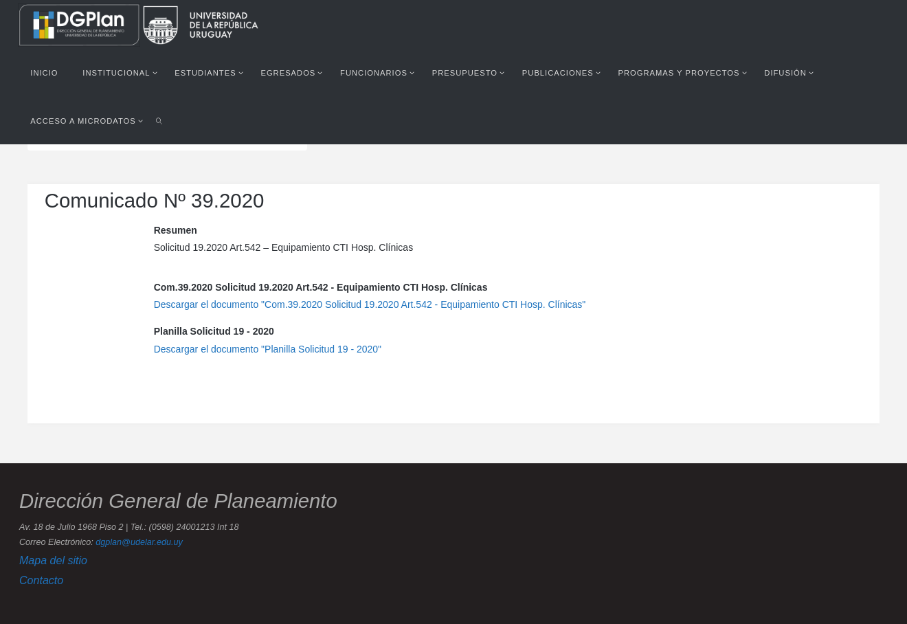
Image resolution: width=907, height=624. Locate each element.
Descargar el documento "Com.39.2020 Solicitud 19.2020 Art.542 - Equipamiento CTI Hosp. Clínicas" (370, 304)
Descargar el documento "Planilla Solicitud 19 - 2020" (267, 349)
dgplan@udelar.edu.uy (139, 542)
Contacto (41, 580)
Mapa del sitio (53, 560)
